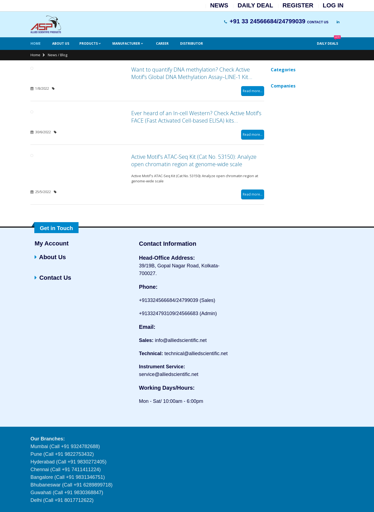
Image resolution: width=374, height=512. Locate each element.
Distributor (191, 43)
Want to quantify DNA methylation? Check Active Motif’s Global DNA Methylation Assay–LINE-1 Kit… (191, 73)
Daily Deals (329, 41)
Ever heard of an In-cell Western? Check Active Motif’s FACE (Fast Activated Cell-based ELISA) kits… (196, 116)
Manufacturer (126, 43)
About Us (60, 43)
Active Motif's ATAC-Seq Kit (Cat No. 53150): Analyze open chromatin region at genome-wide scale (193, 160)
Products (89, 43)
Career (162, 43)
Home (35, 43)
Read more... (253, 91)
